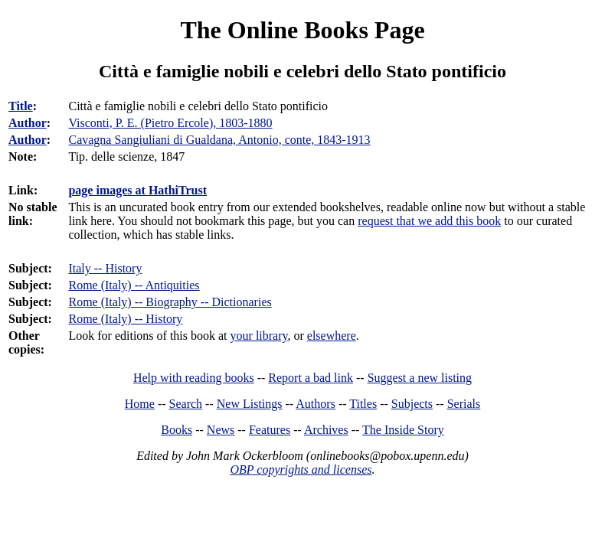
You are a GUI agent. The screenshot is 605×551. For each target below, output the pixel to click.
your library (259, 335)
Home (140, 403)
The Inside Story (403, 429)
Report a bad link (310, 377)
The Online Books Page (302, 30)
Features (269, 429)
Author (27, 122)
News (220, 429)
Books (176, 429)
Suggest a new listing (420, 377)
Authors (315, 403)
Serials (464, 403)
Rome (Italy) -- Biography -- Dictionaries (169, 301)
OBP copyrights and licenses (300, 469)
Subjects (412, 403)
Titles (363, 403)
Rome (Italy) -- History (125, 318)
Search (186, 403)
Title (20, 105)
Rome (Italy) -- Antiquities (133, 285)
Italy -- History (105, 268)
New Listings (250, 403)
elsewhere (331, 335)
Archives (326, 429)
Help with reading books (193, 377)
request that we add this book (429, 220)
